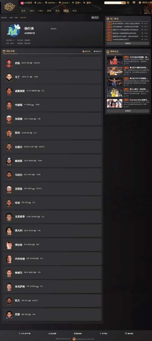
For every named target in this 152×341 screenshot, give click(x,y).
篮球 (11, 17)
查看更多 (128, 43)
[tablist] (52, 51)
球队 (16, 17)
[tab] (86, 51)
